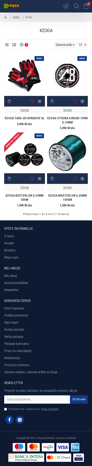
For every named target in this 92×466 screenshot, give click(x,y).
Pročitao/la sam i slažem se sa (31, 409)
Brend (16, 17)
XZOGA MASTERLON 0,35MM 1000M (67, 198)
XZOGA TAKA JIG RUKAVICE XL (25, 118)
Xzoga (24, 110)
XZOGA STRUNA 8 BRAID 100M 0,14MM (67, 120)
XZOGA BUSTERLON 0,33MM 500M (24, 198)
